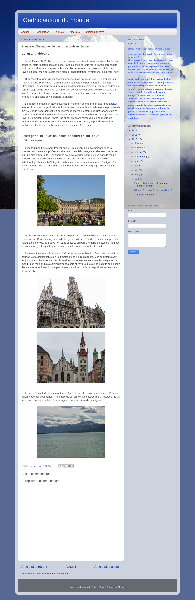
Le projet (59, 31)
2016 (135, 134)
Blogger (122, 587)
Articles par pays (94, 31)
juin (137, 170)
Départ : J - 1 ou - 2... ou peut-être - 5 (153, 190)
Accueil (25, 31)
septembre (140, 156)
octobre (139, 152)
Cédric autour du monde (56, 20)
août (137, 161)
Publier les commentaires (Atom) (52, 573)
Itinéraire (75, 31)
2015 (135, 139)
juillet (138, 165)
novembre (140, 147)
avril (137, 179)
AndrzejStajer (98, 587)
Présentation (42, 31)
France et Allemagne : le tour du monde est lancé (150, 184)
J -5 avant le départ (144, 194)
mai (137, 174)
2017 (135, 130)
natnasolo (109, 103)
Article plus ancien (107, 566)
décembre (140, 143)
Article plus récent (34, 566)
